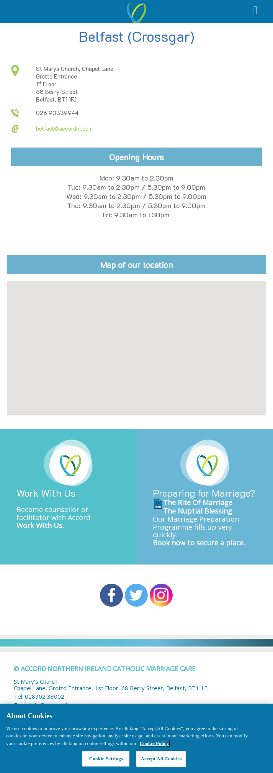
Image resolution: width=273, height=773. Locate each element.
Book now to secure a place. (199, 542)
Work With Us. (40, 525)
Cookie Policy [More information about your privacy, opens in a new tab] (154, 743)
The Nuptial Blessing (197, 510)
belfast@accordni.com (64, 128)
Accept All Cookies (161, 759)
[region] (136, 738)
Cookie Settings (106, 759)
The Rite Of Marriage (197, 502)
